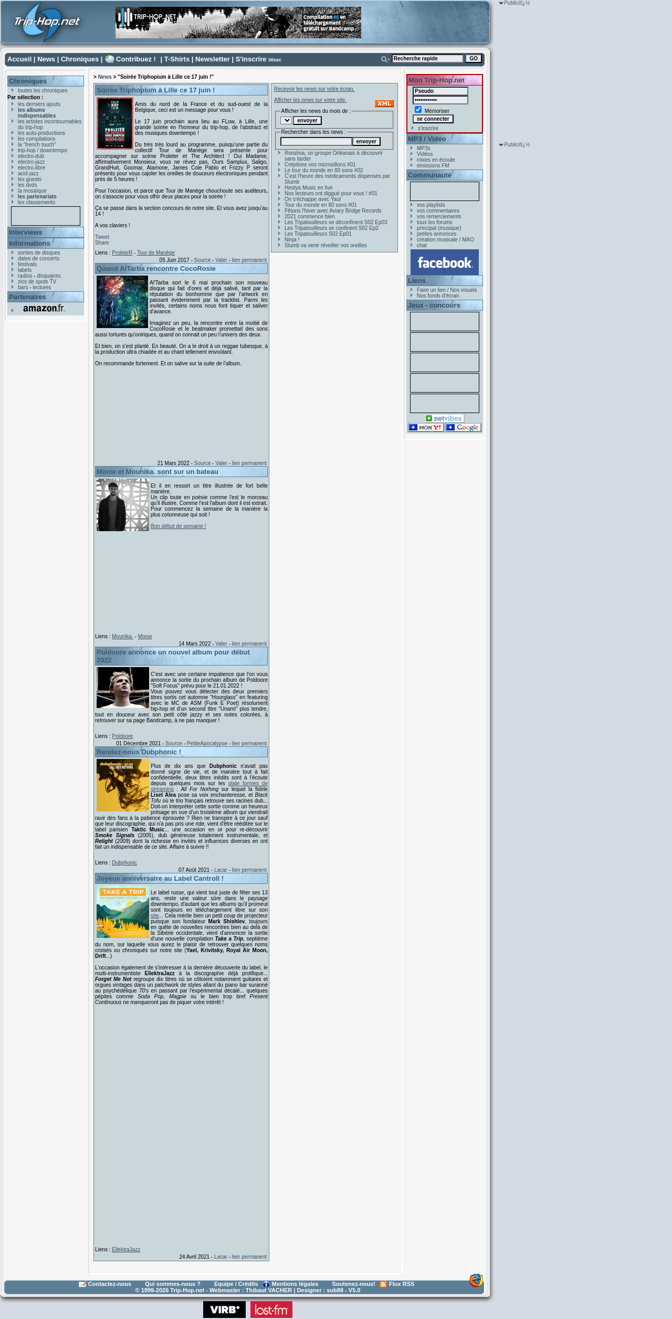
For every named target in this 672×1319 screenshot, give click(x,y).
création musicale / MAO (445, 239)
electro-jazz (31, 162)
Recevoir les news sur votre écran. (314, 89)
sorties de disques (39, 253)
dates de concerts (38, 258)
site (155, 916)
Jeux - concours (434, 305)
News (46, 59)
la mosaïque (32, 191)
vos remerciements (439, 216)
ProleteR (122, 253)
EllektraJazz (126, 1249)
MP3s (423, 148)
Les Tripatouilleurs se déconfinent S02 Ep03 (336, 222)
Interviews (26, 232)
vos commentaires (438, 211)
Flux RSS (401, 1284)
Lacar (220, 870)
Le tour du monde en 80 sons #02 (324, 170)
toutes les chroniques (43, 90)
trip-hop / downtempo (42, 150)
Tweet (102, 237)
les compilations (36, 139)
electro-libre (31, 168)
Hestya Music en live (309, 188)
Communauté (430, 175)
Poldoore (122, 736)
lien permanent (249, 260)
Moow (145, 636)
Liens (417, 280)
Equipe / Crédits (236, 1284)
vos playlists (431, 205)
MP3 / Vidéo (427, 139)
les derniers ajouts (39, 104)
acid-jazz (28, 173)
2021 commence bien (310, 216)
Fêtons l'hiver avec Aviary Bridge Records (333, 211)
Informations (29, 243)
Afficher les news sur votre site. (310, 100)
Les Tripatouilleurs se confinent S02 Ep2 (332, 228)
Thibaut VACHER (269, 1290)
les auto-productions (41, 133)
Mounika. (122, 636)
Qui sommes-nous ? (173, 1284)
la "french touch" (37, 144)
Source (202, 260)
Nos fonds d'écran (438, 296)
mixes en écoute (436, 160)
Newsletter (212, 59)
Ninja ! (292, 239)
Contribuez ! (136, 59)
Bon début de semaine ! (178, 526)
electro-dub (31, 156)
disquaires (49, 276)
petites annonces (437, 234)
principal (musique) (439, 228)
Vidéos (425, 154)
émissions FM (433, 165)
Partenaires (27, 297)
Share (102, 243)
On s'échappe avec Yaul (313, 199)
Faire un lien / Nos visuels (447, 290)
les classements (36, 202)
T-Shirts (177, 59)
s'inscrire (428, 128)
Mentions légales (295, 1284)
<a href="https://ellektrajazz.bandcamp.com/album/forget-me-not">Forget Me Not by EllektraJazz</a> (179, 1124)
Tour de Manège (156, 253)
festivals (27, 264)
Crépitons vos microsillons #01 (320, 164)
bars (23, 287)
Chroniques (80, 59)
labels (25, 270)
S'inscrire (251, 59)
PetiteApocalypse (207, 743)
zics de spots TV (37, 281)
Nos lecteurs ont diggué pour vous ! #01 (331, 193)
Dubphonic (124, 863)
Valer (221, 260)
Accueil (19, 59)
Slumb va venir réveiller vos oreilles (326, 245)
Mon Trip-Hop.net (436, 80)
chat (422, 245)
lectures (42, 287)
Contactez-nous (110, 1284)
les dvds (27, 185)
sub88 (335, 1290)
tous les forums (435, 222)
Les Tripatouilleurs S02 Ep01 (318, 234)
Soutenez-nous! (354, 1284)
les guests (29, 179)
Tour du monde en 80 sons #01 (321, 205)
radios (25, 276)
